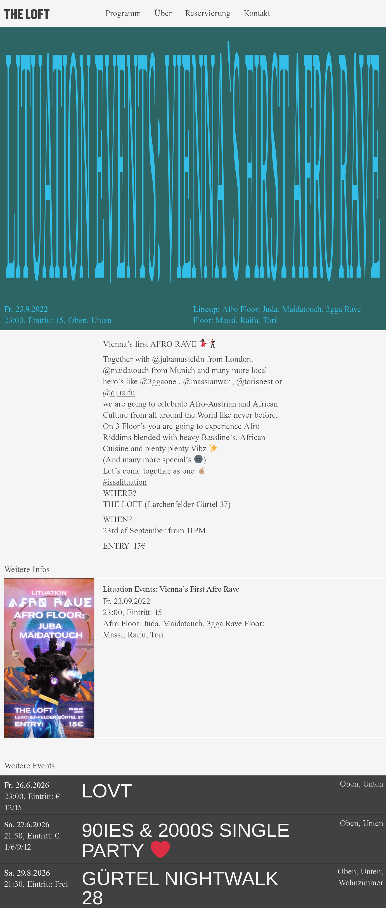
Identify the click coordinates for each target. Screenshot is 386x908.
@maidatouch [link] (126, 370)
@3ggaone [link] (158, 381)
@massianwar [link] (206, 381)
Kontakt (257, 13)
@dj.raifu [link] (119, 393)
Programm (123, 13)
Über (163, 13)
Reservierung (207, 13)
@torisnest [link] (254, 381)
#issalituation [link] (125, 482)
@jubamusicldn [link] (178, 359)
